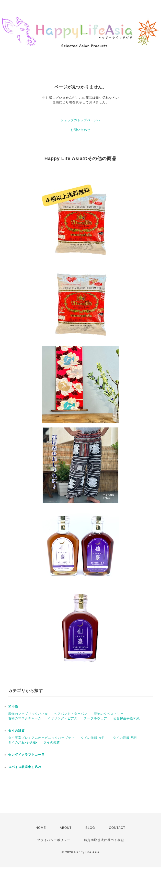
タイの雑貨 (16, 730)
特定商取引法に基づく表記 (104, 840)
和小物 (13, 706)
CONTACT (117, 828)
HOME (41, 828)
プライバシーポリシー (53, 840)
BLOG (90, 828)
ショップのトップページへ (80, 120)
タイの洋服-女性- (94, 738)
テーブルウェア (95, 718)
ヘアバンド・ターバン (70, 714)
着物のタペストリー (109, 714)
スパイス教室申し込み (24, 767)
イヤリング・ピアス (62, 718)
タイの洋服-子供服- (22, 742)
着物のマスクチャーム (24, 718)
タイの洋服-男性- (126, 738)
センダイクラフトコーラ (26, 754)
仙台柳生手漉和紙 (126, 718)
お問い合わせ (80, 130)
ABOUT (66, 828)
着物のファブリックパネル (28, 714)
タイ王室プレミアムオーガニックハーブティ (41, 738)
